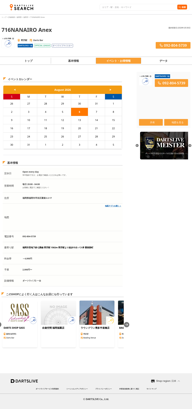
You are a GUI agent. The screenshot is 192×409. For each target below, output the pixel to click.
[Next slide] (126, 325)
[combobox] (138, 7)
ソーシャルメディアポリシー (77, 389)
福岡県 (19, 17)
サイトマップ (151, 389)
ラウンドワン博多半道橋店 (95, 327)
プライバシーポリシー (103, 389)
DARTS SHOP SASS (14, 327)
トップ (4, 17)
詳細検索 (11, 17)
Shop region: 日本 (166, 381)
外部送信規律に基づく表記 (129, 389)
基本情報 (73, 61)
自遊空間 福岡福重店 (53, 327)
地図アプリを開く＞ (113, 206)
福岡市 (25, 17)
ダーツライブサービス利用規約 (47, 389)
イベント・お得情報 (118, 61)
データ (163, 61)
